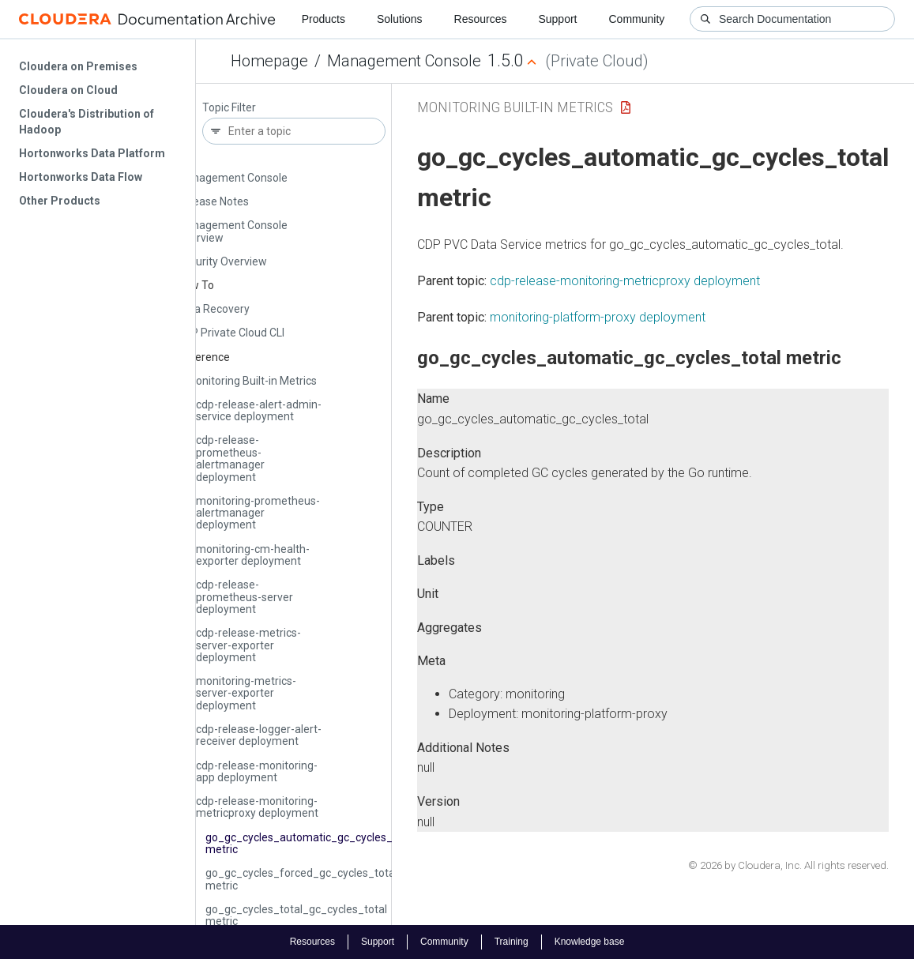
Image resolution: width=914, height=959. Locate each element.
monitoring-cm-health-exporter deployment (253, 555)
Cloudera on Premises (78, 66)
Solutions (400, 19)
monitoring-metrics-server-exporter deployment (246, 693)
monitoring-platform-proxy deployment (597, 317)
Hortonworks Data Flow (80, 177)
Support (557, 19)
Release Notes (213, 201)
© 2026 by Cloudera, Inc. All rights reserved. (788, 865)
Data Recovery (213, 309)
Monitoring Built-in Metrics (251, 380)
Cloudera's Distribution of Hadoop (86, 121)
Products (323, 19)
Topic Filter (229, 108)
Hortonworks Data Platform (92, 153)
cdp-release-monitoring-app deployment (257, 771)
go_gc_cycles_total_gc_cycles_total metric (296, 915)
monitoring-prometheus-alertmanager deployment (258, 513)
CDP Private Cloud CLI (230, 332)
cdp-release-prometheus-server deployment (244, 596)
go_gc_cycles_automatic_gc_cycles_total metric (310, 843)
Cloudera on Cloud (68, 90)
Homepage (269, 60)
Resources (480, 19)
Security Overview (222, 261)
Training (511, 941)
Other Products (59, 200)
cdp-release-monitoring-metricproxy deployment (257, 807)
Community (637, 19)
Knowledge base (590, 941)
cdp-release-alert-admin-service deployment (259, 410)
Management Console (404, 60)
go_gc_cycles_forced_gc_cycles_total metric (301, 879)
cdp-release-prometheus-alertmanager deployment (230, 458)
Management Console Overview (232, 231)
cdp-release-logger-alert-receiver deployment (259, 735)
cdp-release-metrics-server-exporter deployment (248, 645)
